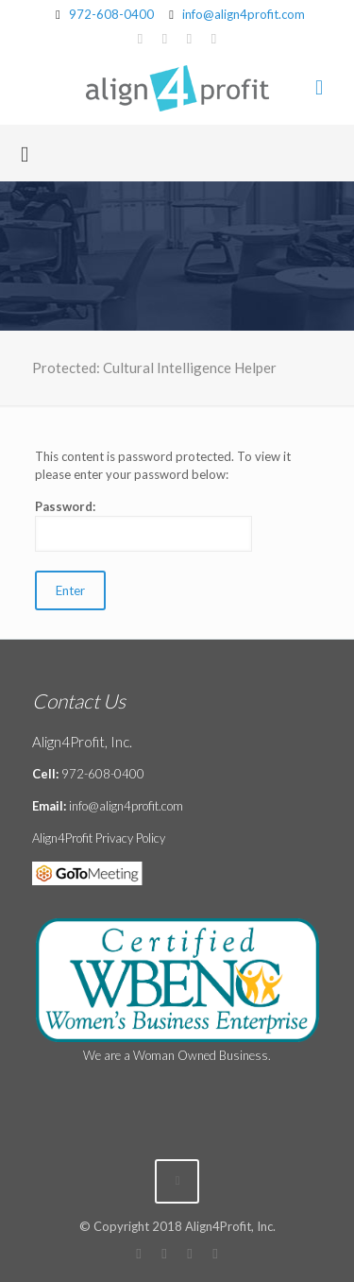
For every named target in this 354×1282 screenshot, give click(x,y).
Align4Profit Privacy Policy (98, 838)
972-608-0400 (111, 14)
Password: (143, 525)
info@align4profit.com (243, 14)
